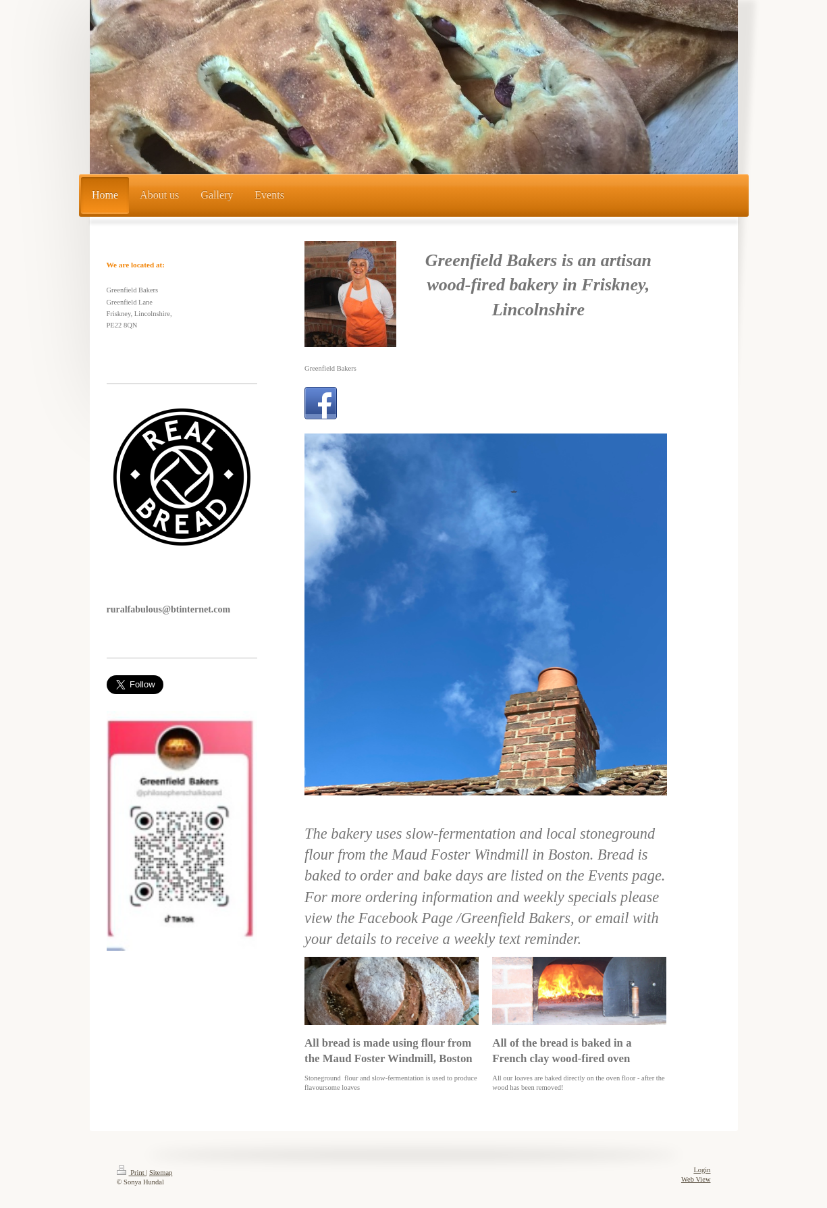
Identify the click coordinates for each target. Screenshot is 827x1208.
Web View (696, 1179)
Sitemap (160, 1172)
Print (131, 1172)
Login (701, 1170)
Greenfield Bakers (330, 368)
